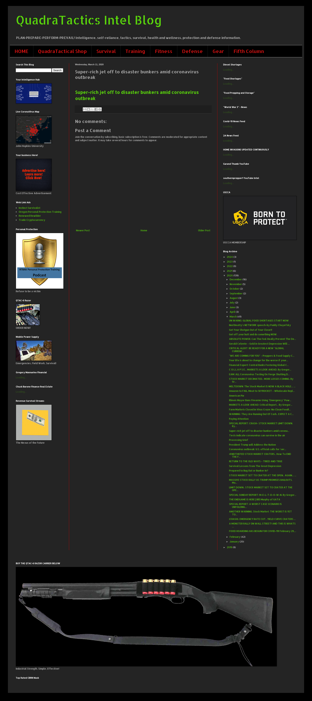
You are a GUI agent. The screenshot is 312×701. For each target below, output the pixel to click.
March (233, 316)
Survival (106, 51)
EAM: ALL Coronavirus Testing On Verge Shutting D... (259, 374)
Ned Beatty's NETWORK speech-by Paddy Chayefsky (260, 325)
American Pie (236, 395)
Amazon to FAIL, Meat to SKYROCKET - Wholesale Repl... (262, 390)
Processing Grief (238, 439)
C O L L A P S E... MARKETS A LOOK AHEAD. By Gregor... (260, 369)
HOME (21, 51)
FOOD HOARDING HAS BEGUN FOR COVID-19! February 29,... (262, 531)
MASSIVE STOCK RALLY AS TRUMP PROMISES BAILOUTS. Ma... (260, 481)
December (236, 279)
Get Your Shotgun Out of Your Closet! (250, 329)
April (233, 311)
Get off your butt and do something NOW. (253, 334)
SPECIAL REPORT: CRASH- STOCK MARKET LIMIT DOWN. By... (261, 425)
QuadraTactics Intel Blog (89, 19)
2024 (230, 256)
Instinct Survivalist (29, 207)
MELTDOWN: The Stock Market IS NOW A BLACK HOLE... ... (262, 386)
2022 (230, 266)
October (235, 288)
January (235, 541)
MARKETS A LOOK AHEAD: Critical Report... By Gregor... (260, 404)
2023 (230, 261)
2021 (230, 270)
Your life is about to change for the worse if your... (258, 360)
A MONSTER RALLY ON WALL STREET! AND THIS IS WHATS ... (262, 525)
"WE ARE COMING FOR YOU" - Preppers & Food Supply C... (261, 355)
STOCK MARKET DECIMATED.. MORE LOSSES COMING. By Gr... (261, 380)
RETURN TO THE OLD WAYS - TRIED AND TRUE (255, 461)
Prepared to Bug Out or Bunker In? (248, 470)
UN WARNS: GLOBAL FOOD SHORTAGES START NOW (259, 320)
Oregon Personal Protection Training (40, 211)
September (236, 293)
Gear (218, 51)
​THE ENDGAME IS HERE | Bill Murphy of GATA (254, 499)
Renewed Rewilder (30, 215)
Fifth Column (249, 51)
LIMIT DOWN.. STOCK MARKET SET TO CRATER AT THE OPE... (260, 489)
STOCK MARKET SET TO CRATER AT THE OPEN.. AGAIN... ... (262, 475)
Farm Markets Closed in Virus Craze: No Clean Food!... (260, 409)
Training (135, 51)
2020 (230, 275)
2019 (230, 547)
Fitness (163, 51)
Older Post (204, 230)
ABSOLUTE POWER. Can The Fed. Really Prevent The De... (262, 338)
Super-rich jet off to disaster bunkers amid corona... (259, 430)
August (234, 298)
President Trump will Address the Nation (252, 444)
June (233, 307)
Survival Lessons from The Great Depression (255, 466)
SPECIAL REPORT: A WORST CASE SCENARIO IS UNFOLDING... (255, 505)
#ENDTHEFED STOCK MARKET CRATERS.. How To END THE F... (260, 455)
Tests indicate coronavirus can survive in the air (257, 435)
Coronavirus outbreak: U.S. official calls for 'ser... (257, 449)
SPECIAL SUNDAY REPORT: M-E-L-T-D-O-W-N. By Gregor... (262, 494)
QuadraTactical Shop (62, 51)
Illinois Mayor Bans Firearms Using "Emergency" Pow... (260, 400)
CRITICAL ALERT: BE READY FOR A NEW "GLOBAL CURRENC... (256, 349)
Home (144, 230)
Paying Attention (239, 418)
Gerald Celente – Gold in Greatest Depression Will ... (259, 343)
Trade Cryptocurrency (32, 219)
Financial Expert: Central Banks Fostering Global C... (259, 365)
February (235, 536)
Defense (192, 51)
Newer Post (83, 230)
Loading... (21, 377)
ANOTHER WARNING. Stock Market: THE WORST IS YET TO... (260, 513)
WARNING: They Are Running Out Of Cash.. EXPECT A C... (261, 414)
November (236, 284)
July (232, 302)
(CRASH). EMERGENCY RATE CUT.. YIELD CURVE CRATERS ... (262, 519)
